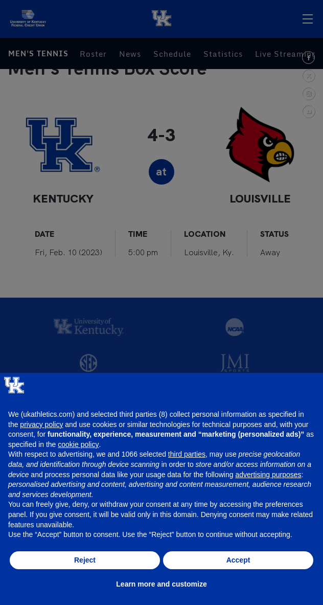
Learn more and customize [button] (161, 584)
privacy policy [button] (41, 424)
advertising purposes (268, 474)
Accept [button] (238, 560)
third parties (186, 454)
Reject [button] (85, 560)
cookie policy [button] (78, 444)
